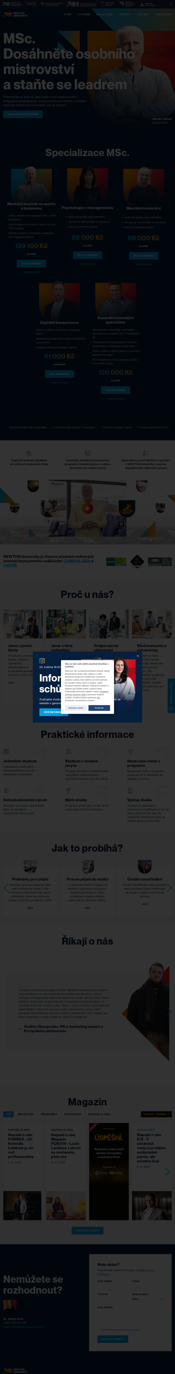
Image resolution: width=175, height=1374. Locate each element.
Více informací (54, 712)
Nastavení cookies (75, 708)
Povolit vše (99, 708)
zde (98, 698)
